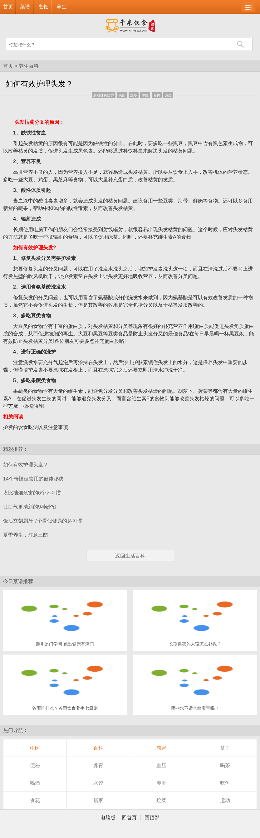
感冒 (161, 748)
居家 (98, 800)
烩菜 (161, 800)
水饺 (98, 783)
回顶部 (152, 817)
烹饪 (43, 6)
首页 (8, 6)
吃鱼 (225, 783)
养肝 (161, 783)
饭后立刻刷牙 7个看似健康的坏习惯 (42, 521)
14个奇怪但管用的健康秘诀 (33, 478)
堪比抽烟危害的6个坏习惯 (32, 492)
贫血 (225, 748)
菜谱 (25, 6)
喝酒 (35, 783)
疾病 (122, 95)
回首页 (129, 817)
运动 (225, 800)
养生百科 (29, 66)
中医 (145, 95)
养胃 (156, 95)
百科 (98, 748)
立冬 (133, 95)
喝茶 (225, 765)
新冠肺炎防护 (103, 95)
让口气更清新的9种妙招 (29, 506)
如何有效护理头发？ (25, 464)
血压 (161, 765)
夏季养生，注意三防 (25, 535)
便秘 (35, 765)
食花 (35, 800)
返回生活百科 (130, 555)
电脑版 (108, 817)
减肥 (168, 95)
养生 (61, 6)
